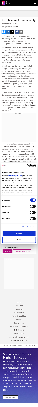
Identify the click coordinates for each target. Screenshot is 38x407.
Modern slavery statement (19, 337)
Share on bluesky (4, 32)
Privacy (19, 319)
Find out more (10, 397)
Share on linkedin (8, 32)
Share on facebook (17, 32)
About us (19, 309)
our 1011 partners (15, 176)
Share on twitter (12, 32)
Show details (27, 227)
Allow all (19, 233)
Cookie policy (19, 323)
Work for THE (19, 313)
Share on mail (21, 32)
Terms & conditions (19, 316)
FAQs (19, 302)
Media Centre (19, 333)
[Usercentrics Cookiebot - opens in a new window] (27, 165)
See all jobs (7, 251)
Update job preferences (22, 251)
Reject (19, 240)
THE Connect (19, 330)
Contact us (19, 306)
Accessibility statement (19, 326)
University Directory (19, 340)
